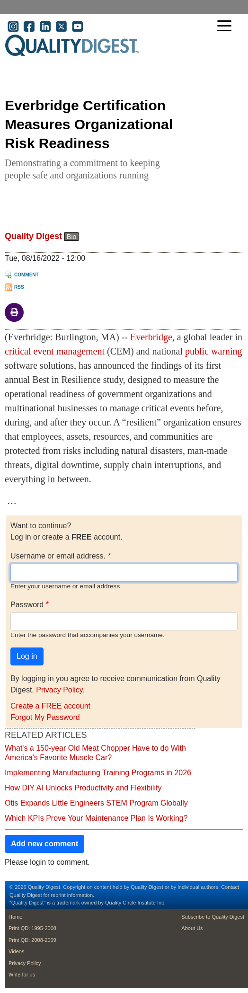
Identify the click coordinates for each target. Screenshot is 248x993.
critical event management (55, 351)
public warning (213, 351)
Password (27, 605)
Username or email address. (58, 556)
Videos (16, 951)
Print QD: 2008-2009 (32, 940)
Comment (26, 274)
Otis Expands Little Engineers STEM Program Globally (96, 803)
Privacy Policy (59, 690)
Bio (71, 236)
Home (15, 917)
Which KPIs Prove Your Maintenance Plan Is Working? (96, 818)
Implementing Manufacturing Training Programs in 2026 (98, 773)
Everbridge (151, 337)
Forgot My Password (45, 717)
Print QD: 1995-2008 (32, 928)
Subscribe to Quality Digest (212, 917)
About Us (192, 928)
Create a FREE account (50, 706)
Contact (230, 887)
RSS (19, 287)
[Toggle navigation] (226, 26)
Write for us (22, 974)
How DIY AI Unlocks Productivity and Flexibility (83, 788)
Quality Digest (33, 236)
